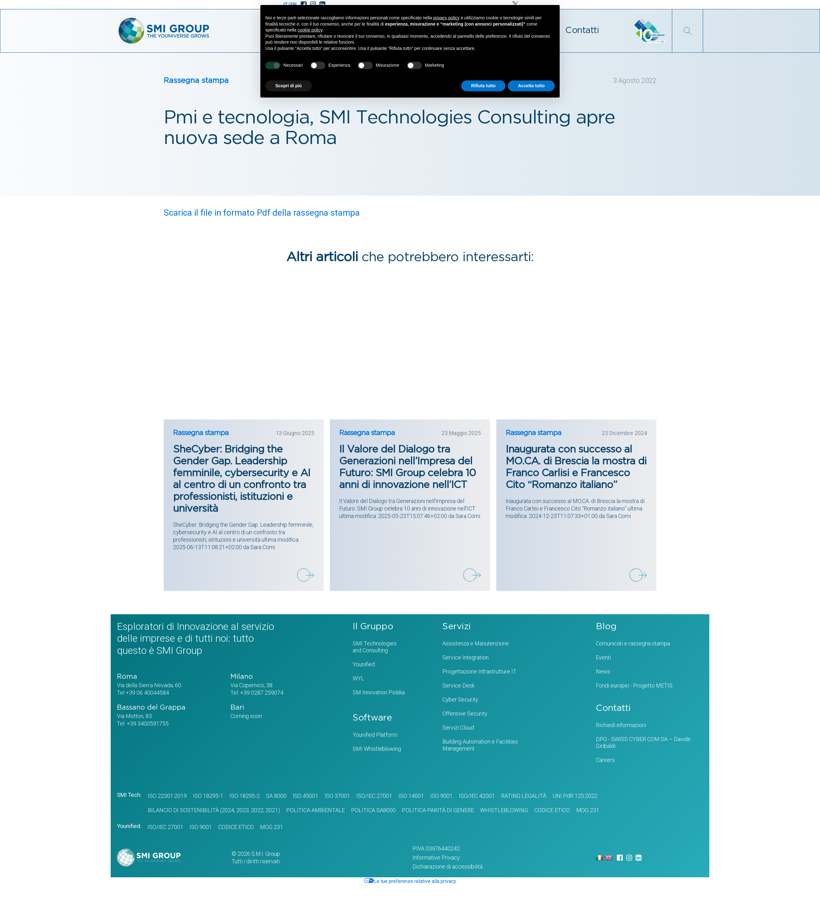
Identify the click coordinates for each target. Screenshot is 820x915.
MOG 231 (587, 810)
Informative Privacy (436, 857)
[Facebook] (619, 857)
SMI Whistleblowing (377, 748)
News (603, 671)
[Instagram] (629, 857)
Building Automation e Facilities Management (480, 745)
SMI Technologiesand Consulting (375, 647)
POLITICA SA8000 (373, 810)
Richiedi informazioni (621, 725)
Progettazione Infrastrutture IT (479, 671)
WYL (358, 678)
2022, (257, 810)
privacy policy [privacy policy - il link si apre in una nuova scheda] (446, 17)
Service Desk (458, 685)
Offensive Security (464, 713)
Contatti (582, 30)
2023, (242, 810)
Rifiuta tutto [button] (483, 85)
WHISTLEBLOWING (504, 810)
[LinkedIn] (638, 857)
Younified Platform (375, 734)
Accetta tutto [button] (531, 85)
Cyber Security (460, 699)
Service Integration (465, 657)
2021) (272, 810)
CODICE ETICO (552, 810)
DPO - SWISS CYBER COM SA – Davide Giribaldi (643, 742)
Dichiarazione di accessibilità (447, 866)
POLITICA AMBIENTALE (315, 810)
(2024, (227, 810)
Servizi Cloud (458, 727)
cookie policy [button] (310, 29)
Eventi (603, 657)
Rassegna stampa (196, 80)
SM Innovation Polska (379, 692)
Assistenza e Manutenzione (475, 643)
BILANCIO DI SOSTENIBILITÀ (183, 810)
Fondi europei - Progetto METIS (634, 685)
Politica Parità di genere (438, 810)
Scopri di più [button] (288, 85)
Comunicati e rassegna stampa (633, 643)
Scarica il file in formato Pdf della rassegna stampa (262, 213)
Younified (364, 664)
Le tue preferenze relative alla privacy (410, 881)
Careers (605, 760)
